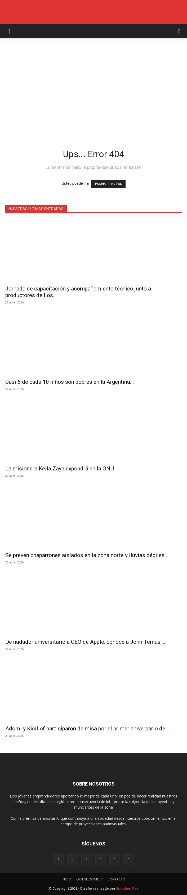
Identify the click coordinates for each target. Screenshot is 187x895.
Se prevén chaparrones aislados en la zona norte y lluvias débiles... (86, 555)
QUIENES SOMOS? (89, 879)
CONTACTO (116, 879)
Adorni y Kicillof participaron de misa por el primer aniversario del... (88, 728)
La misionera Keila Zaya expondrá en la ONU (59, 468)
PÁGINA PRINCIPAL (108, 184)
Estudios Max (127, 888)
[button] (9, 31)
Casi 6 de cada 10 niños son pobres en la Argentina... (69, 382)
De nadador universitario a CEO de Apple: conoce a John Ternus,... (85, 642)
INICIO (66, 879)
